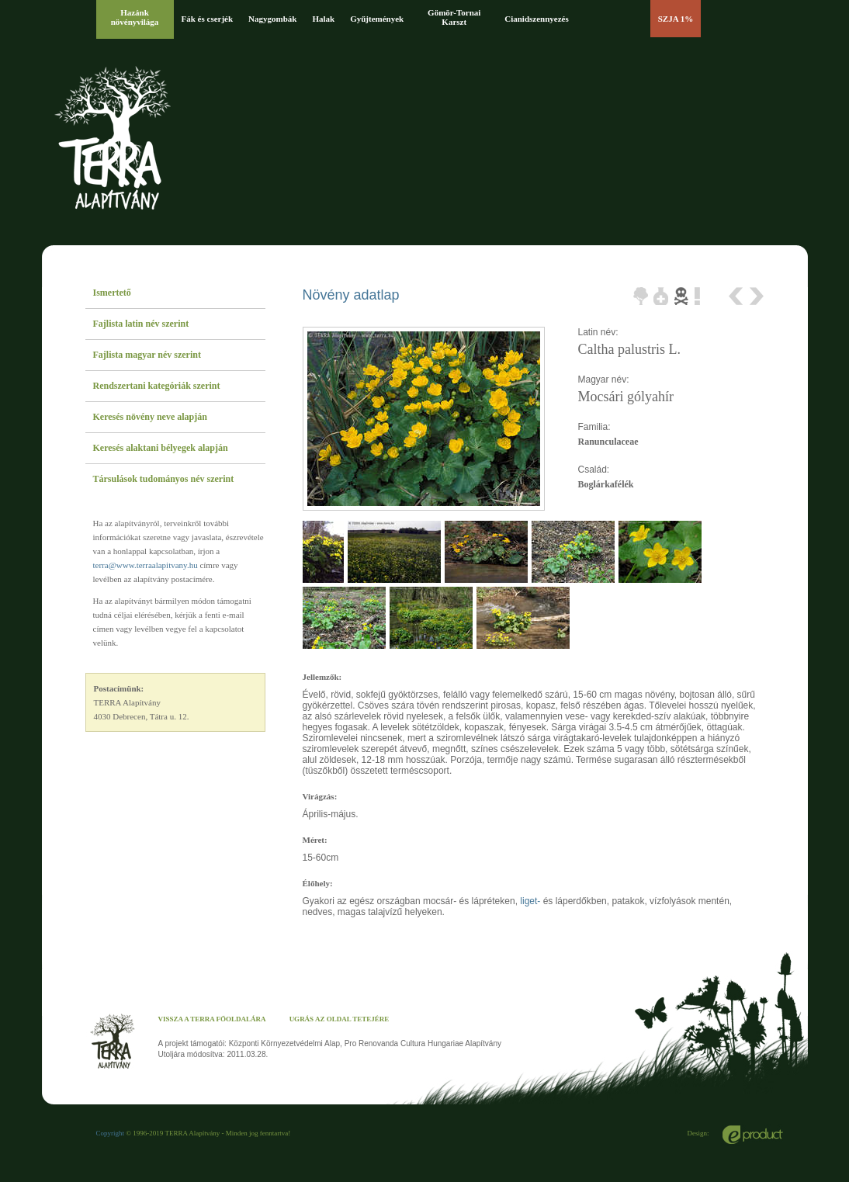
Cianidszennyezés (536, 18)
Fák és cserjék (208, 18)
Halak (323, 18)
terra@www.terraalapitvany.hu (145, 565)
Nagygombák (272, 18)
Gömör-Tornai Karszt (454, 17)
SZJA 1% (676, 18)
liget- (530, 901)
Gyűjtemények (377, 18)
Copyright (110, 1133)
